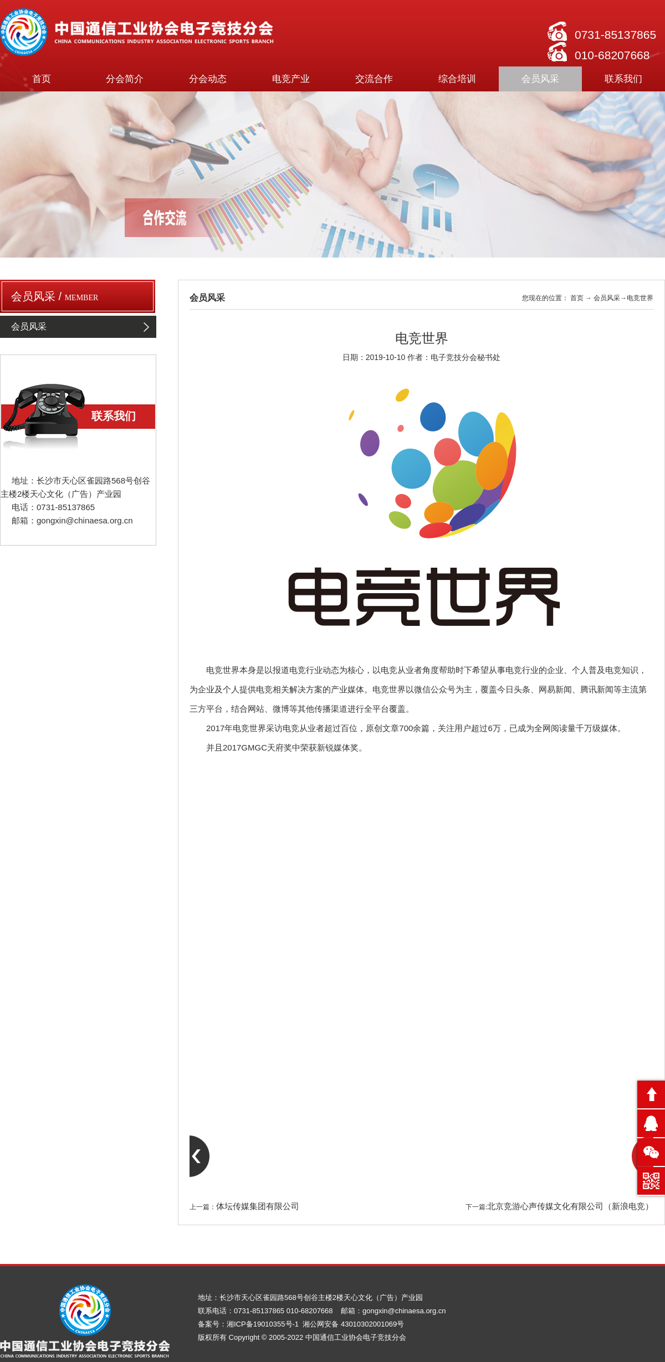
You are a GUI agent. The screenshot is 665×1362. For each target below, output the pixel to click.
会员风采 (540, 79)
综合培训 (457, 79)
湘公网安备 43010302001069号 (353, 1324)
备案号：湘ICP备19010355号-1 (249, 1324)
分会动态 (208, 79)
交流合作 (374, 79)
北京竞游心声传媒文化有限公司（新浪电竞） (570, 1206)
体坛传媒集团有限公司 (257, 1206)
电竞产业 (291, 79)
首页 (41, 79)
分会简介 (125, 79)
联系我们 (623, 79)
